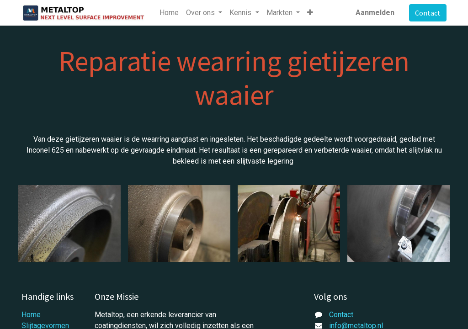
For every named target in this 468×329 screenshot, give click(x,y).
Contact (428, 12)
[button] (310, 13)
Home (31, 314)
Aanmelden (375, 12)
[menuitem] (169, 13)
